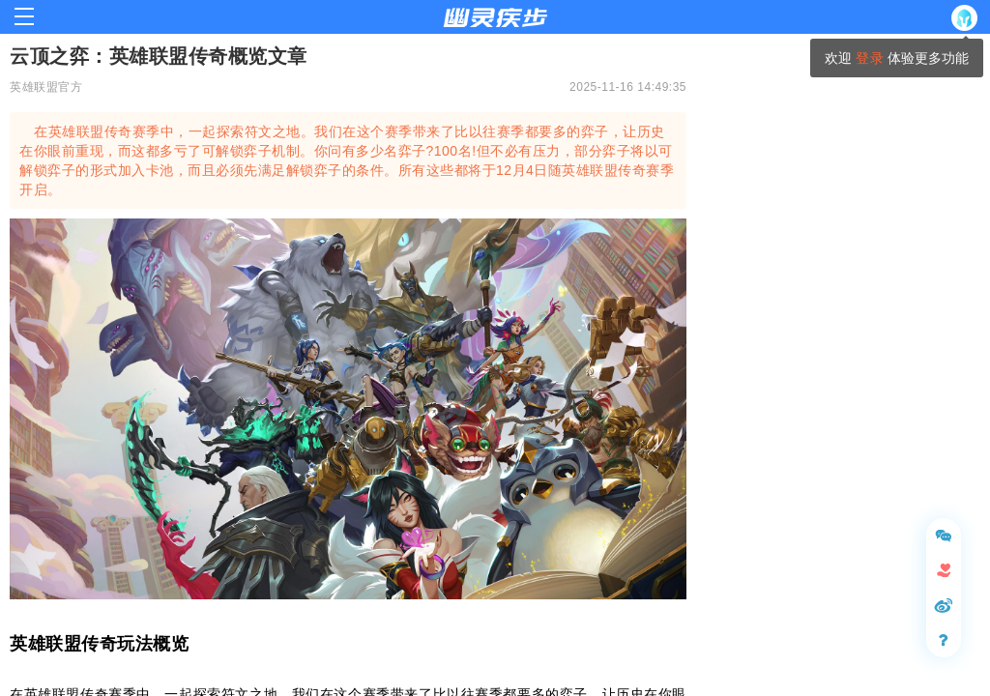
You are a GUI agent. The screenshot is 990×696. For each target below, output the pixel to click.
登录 (869, 58)
